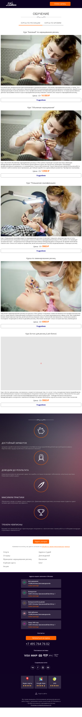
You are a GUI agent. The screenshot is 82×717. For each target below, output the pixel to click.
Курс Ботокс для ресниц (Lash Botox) (41, 334)
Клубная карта (9, 563)
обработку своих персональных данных (56, 546)
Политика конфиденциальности (41, 705)
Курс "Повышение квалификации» (41, 183)
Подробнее (41, 100)
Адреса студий (45, 552)
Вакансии (43, 559)
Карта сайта (42, 694)
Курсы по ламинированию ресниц (41, 258)
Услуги (6, 552)
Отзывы (6, 555)
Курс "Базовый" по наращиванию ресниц (41, 32)
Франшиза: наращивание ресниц (17, 559)
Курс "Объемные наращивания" (41, 108)
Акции (6, 566)
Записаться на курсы (41, 638)
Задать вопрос (41, 541)
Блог (41, 563)
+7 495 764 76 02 (38, 644)
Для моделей (44, 555)
